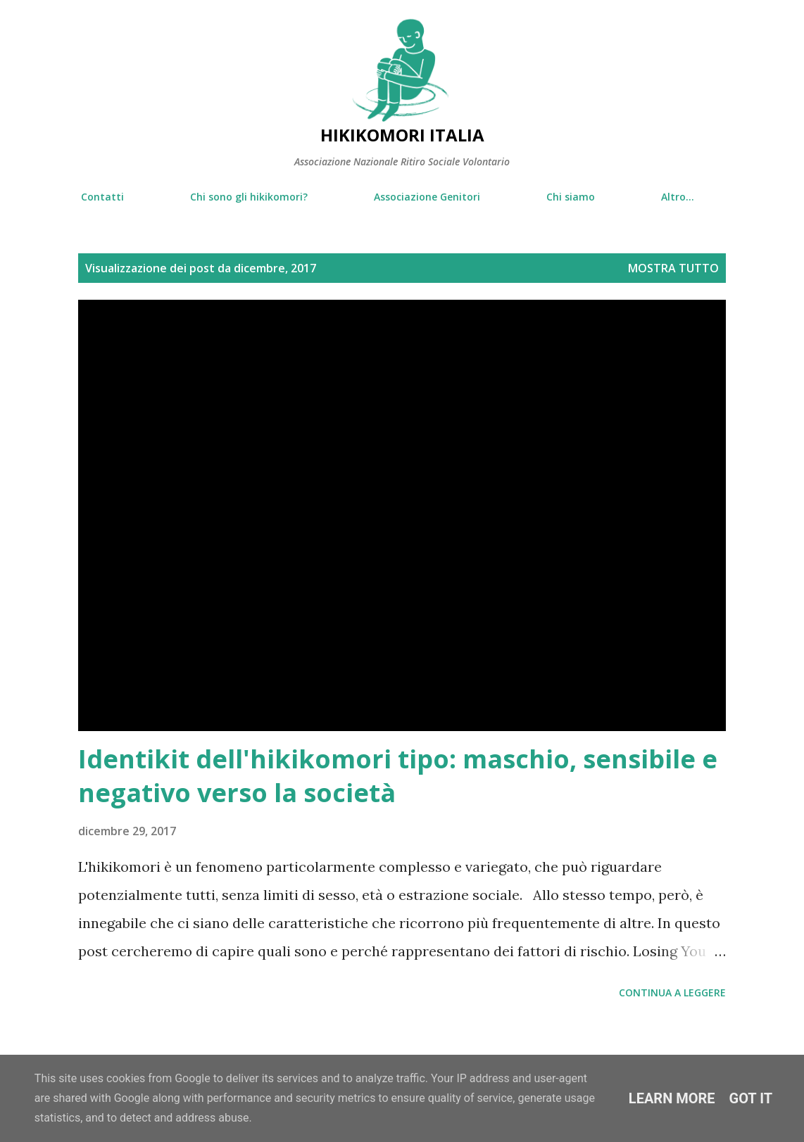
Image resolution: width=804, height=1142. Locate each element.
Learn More (672, 1098)
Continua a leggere (672, 992)
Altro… (677, 196)
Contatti (102, 196)
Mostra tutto (673, 268)
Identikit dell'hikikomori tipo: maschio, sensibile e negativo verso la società (397, 776)
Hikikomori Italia (402, 134)
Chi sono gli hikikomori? (249, 196)
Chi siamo (570, 196)
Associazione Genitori (427, 196)
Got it (751, 1098)
